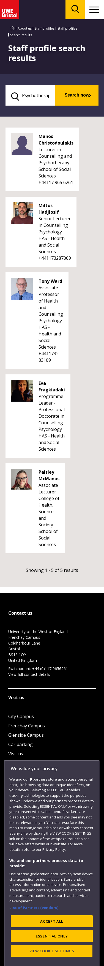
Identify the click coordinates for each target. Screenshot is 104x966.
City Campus (21, 716)
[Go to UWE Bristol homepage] (12, 28)
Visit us (15, 754)
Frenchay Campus (26, 726)
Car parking (20, 744)
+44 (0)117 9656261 (50, 668)
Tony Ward (50, 281)
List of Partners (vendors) (33, 934)
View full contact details (29, 674)
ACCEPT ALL (51, 947)
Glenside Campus (26, 735)
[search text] (30, 95)
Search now (77, 95)
